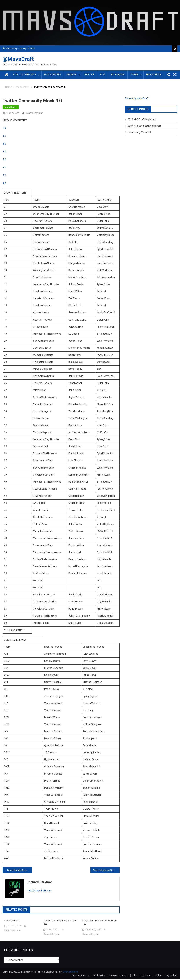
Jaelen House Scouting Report (144, 125)
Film (102, 74)
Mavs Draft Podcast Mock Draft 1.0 (99, 922)
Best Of (89, 74)
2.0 (4, 135)
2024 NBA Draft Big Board (142, 119)
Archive (71, 74)
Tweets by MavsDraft (137, 98)
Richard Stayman (34, 113)
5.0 (4, 159)
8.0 (4, 183)
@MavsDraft (18, 59)
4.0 (4, 151)
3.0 (4, 143)
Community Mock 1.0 (139, 132)
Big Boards (118, 74)
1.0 (4, 127)
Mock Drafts (52, 74)
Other (134, 74)
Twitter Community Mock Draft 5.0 (60, 922)
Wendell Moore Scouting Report (106, 870)
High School (153, 74)
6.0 (4, 167)
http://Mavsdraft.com (39, 890)
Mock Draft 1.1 (12, 920)
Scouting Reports (24, 74)
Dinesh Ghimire (70, 972)
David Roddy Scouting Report (19, 870)
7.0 (4, 175)
